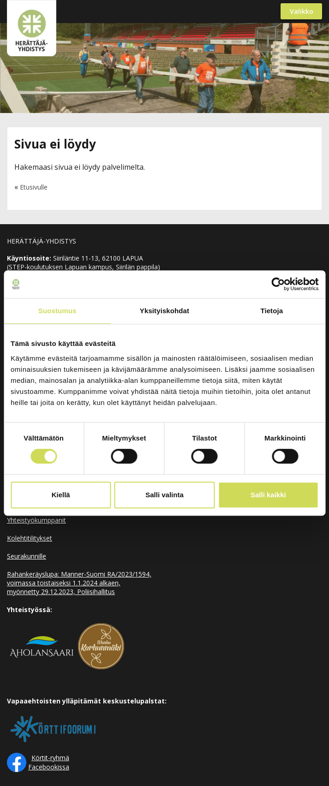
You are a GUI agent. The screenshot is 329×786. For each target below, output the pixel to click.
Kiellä (61, 495)
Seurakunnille (26, 556)
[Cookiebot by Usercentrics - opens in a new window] (278, 284)
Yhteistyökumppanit (36, 520)
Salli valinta (164, 495)
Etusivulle (34, 187)
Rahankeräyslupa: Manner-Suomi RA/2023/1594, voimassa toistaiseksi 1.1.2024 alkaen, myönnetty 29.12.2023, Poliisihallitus (79, 583)
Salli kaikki (268, 495)
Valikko (301, 11)
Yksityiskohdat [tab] (164, 311)
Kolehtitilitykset (29, 538)
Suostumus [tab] (57, 311)
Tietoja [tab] (271, 311)
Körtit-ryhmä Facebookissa (48, 762)
